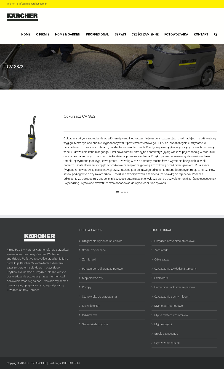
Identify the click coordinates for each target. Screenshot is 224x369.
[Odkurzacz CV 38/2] (31, 138)
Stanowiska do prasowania (99, 296)
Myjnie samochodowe (168, 305)
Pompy (86, 287)
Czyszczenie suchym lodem (172, 296)
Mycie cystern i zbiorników (171, 315)
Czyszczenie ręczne (167, 343)
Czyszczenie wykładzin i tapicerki (175, 268)
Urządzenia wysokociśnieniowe (174, 241)
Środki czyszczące (94, 250)
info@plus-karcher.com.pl (33, 3)
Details (124, 192)
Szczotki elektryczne (95, 324)
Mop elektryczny (92, 278)
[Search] (215, 34)
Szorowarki (161, 278)
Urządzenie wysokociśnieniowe (102, 241)
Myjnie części (163, 324)
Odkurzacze (89, 315)
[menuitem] (28, 34)
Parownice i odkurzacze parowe (102, 268)
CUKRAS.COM (71, 363)
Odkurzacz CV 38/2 (79, 116)
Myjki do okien (91, 305)
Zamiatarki (89, 259)
